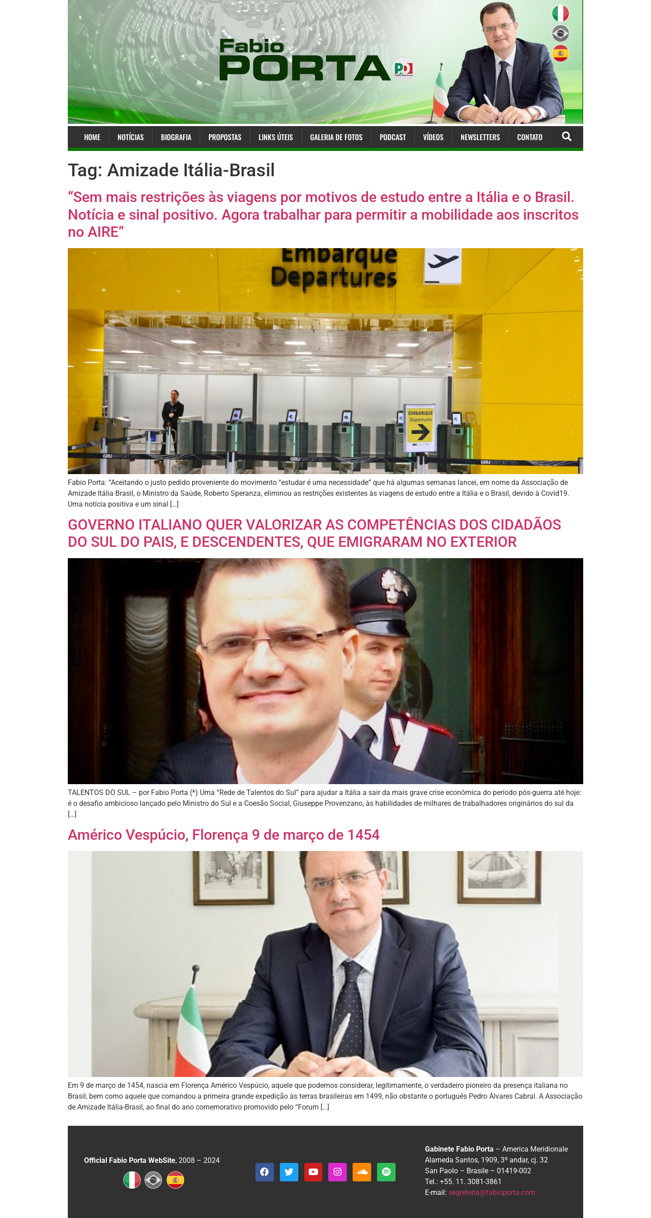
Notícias (131, 137)
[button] (567, 137)
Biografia (176, 137)
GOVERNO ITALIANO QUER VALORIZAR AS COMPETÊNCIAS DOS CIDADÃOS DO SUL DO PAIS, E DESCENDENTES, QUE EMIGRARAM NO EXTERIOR (314, 533)
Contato (529, 137)
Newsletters (480, 137)
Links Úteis (276, 137)
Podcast (393, 137)
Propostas (224, 137)
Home (92, 137)
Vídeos (433, 137)
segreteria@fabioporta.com (491, 1192)
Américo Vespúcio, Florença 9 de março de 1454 (224, 834)
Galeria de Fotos (336, 137)
